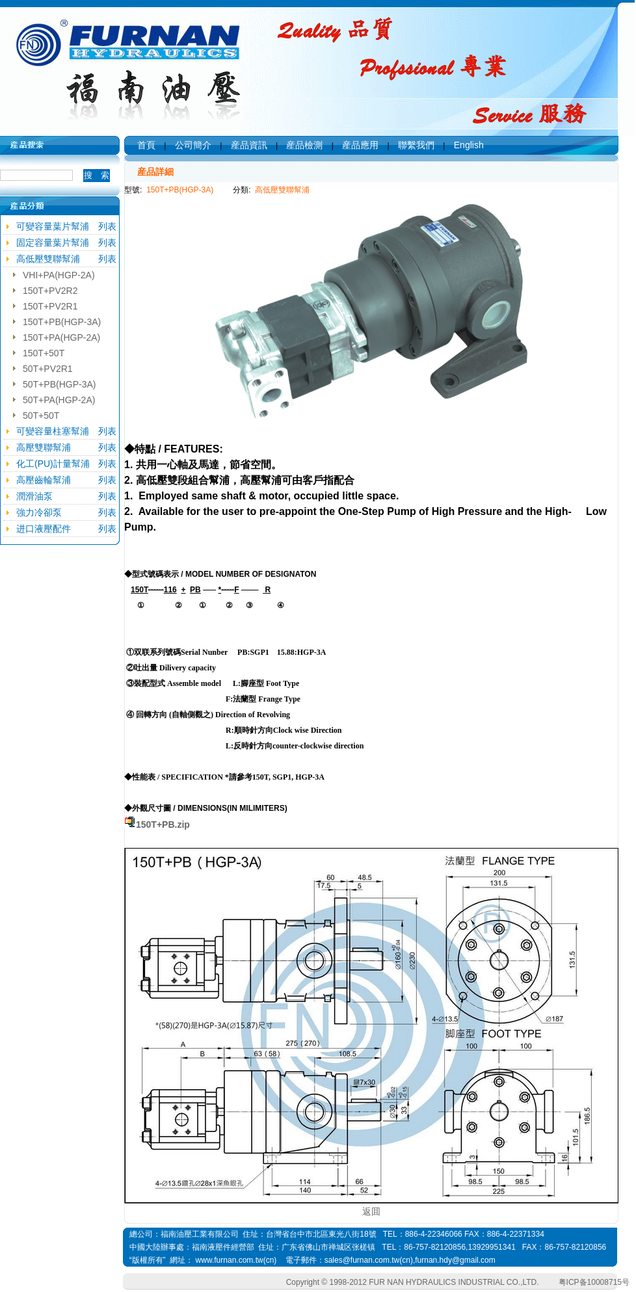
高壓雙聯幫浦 (43, 447)
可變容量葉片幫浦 (52, 226)
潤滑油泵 (34, 496)
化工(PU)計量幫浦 (53, 463)
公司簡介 (193, 145)
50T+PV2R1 (48, 368)
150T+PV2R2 (50, 290)
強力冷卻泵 (39, 512)
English (469, 145)
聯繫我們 (416, 145)
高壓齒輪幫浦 (43, 480)
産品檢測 (304, 145)
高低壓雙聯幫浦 (48, 259)
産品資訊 (249, 145)
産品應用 (360, 145)
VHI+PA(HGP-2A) (59, 275)
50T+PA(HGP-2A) (59, 400)
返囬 (371, 1211)
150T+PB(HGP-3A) (62, 322)
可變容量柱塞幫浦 (52, 431)
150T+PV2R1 (50, 306)
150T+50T (43, 353)
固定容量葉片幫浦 (52, 242)
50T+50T (41, 415)
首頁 (146, 145)
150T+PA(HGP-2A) (61, 337)
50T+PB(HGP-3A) (59, 384)
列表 (107, 226)
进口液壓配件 (43, 528)
